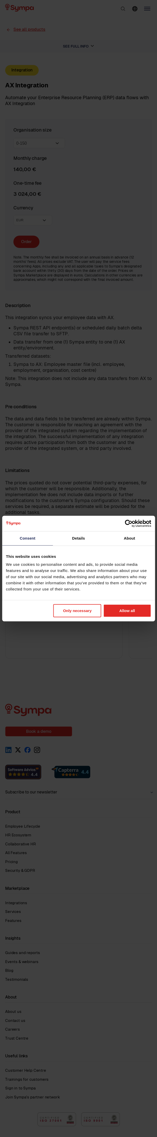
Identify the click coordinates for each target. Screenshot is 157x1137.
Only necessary (77, 610)
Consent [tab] (27, 538)
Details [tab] (78, 538)
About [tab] (129, 538)
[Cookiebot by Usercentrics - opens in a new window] (128, 523)
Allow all (127, 610)
